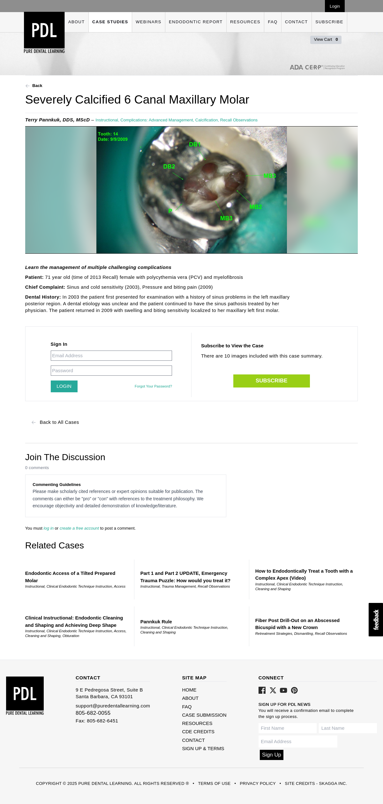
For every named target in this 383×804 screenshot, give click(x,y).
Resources (245, 21)
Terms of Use (214, 783)
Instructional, (107, 120)
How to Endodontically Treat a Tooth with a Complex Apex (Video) (304, 574)
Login (335, 6)
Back (33, 85)
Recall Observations (239, 120)
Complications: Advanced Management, (157, 120)
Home (189, 689)
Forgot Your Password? (153, 386)
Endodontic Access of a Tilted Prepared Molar (70, 576)
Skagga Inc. (333, 783)
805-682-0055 (93, 713)
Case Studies (110, 21)
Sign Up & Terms (203, 748)
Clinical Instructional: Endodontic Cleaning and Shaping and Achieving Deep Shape (74, 621)
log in (49, 528)
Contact (296, 21)
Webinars (148, 21)
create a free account (79, 528)
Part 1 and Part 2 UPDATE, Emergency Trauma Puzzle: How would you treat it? (185, 576)
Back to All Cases (55, 422)
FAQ (272, 21)
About (76, 21)
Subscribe (329, 21)
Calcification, (207, 120)
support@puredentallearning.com (113, 705)
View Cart (326, 39)
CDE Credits (198, 731)
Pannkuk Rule (156, 621)
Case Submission (204, 715)
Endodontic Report (195, 21)
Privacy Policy (257, 783)
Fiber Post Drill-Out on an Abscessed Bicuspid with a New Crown (297, 624)
